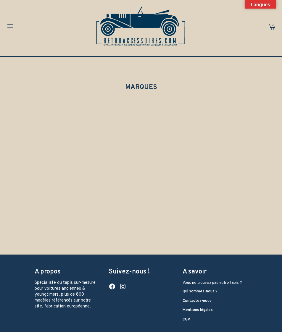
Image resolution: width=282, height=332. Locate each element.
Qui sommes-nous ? (200, 291)
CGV (186, 319)
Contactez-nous (197, 301)
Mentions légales (198, 310)
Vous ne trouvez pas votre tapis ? (212, 283)
